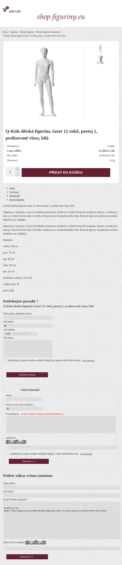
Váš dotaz (14, 192)
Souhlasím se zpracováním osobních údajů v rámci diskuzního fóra (44, 453)
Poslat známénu (17, 199)
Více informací (88, 360)
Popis (12, 188)
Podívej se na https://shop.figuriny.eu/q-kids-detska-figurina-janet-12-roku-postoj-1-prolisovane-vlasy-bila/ (62, 522)
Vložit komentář (30, 389)
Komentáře (15, 195)
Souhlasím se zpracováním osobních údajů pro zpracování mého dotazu (44, 360)
